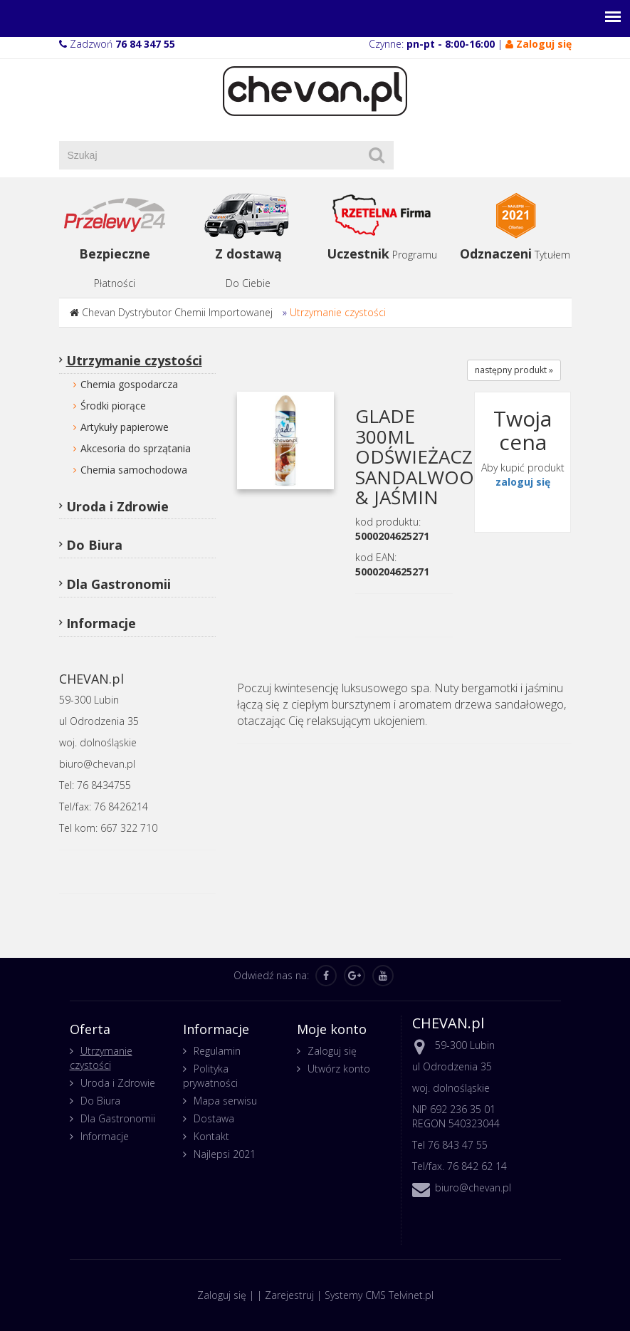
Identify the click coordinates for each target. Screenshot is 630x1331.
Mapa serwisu (225, 1100)
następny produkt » (514, 370)
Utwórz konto (339, 1068)
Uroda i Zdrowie (117, 506)
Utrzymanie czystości (338, 312)
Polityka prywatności (210, 1076)
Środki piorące (113, 405)
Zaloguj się (332, 1051)
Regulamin (217, 1051)
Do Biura (94, 544)
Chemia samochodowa (133, 469)
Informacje (101, 623)
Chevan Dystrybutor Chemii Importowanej (177, 312)
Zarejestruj (289, 1295)
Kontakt (211, 1136)
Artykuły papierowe (124, 427)
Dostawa (214, 1118)
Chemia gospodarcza (129, 384)
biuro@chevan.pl (473, 1187)
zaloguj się (522, 482)
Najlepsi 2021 (225, 1154)
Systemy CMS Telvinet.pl (379, 1295)
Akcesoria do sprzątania (135, 448)
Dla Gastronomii (118, 584)
